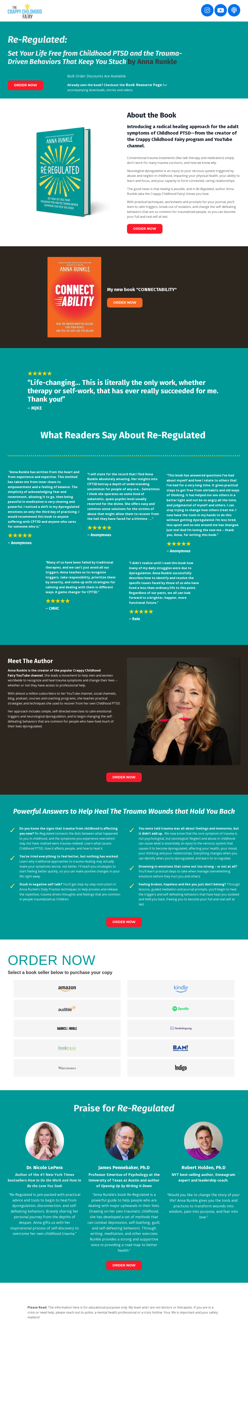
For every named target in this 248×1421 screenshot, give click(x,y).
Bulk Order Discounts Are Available (96, 76)
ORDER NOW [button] (27, 85)
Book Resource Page (151, 84)
